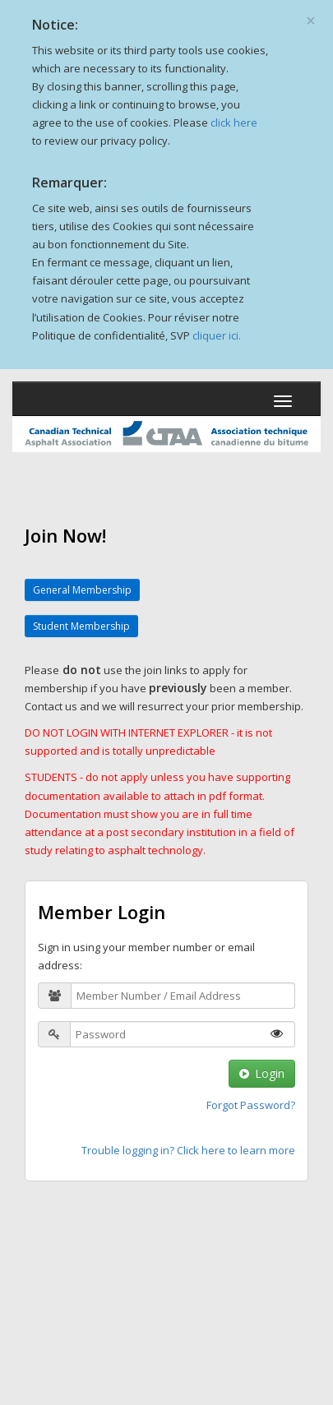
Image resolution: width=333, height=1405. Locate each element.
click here (233, 122)
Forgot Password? (250, 1105)
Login (261, 1073)
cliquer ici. (216, 335)
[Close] (311, 15)
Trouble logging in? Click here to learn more (188, 1150)
